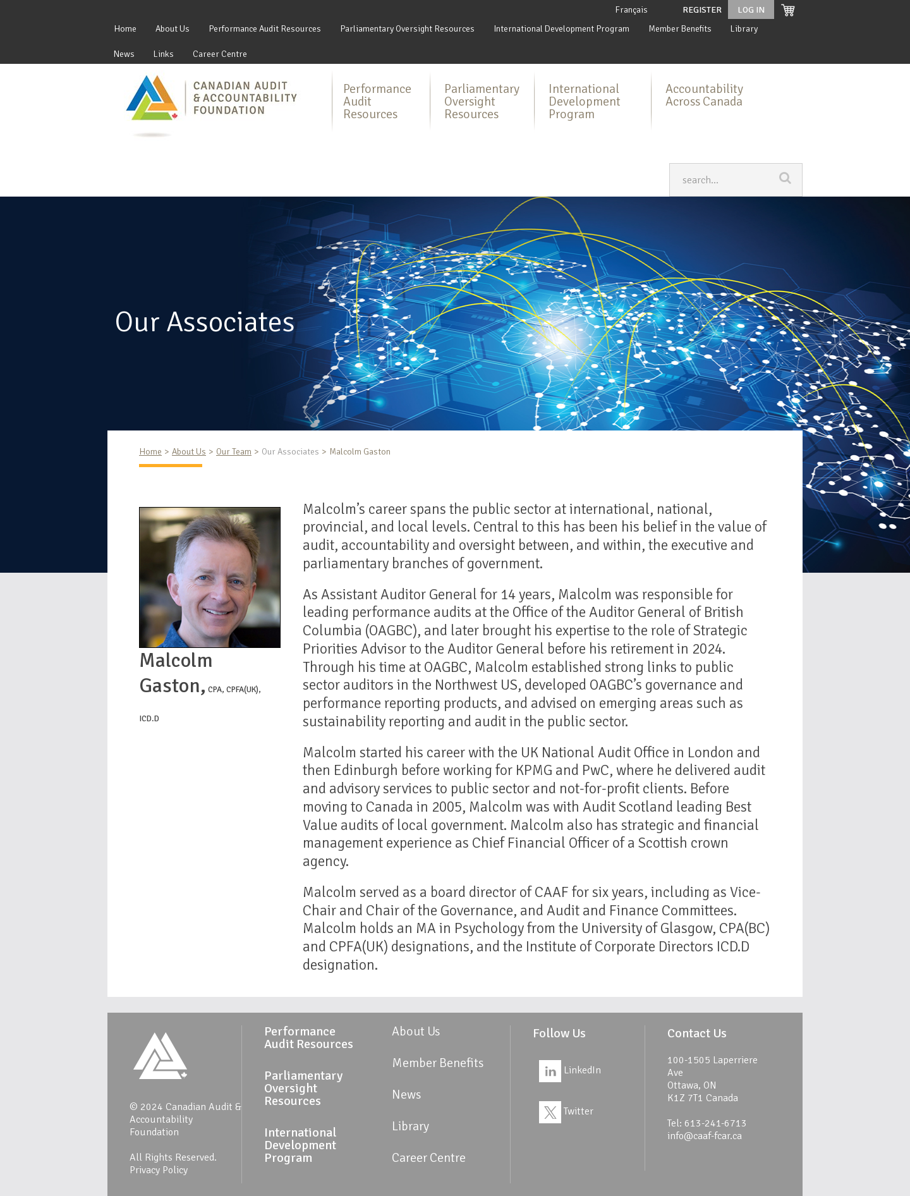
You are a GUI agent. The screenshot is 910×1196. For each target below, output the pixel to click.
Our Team (234, 451)
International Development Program (561, 28)
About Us (172, 28)
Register (702, 9)
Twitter (566, 1111)
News (124, 54)
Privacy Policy (159, 1170)
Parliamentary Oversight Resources (407, 28)
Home (125, 28)
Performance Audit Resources (265, 28)
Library (744, 28)
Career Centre (220, 54)
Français (631, 9)
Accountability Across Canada (704, 95)
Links (164, 54)
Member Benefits (680, 28)
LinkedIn (570, 1070)
